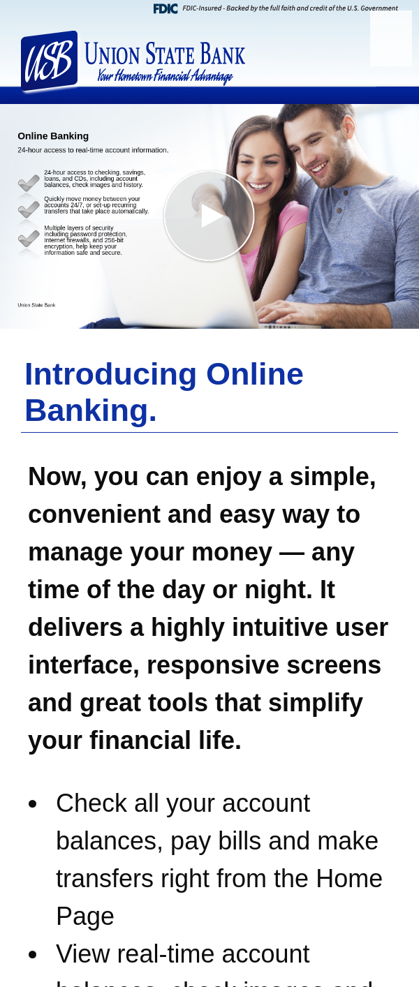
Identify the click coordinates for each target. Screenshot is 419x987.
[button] (209, 216)
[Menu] (391, 38)
